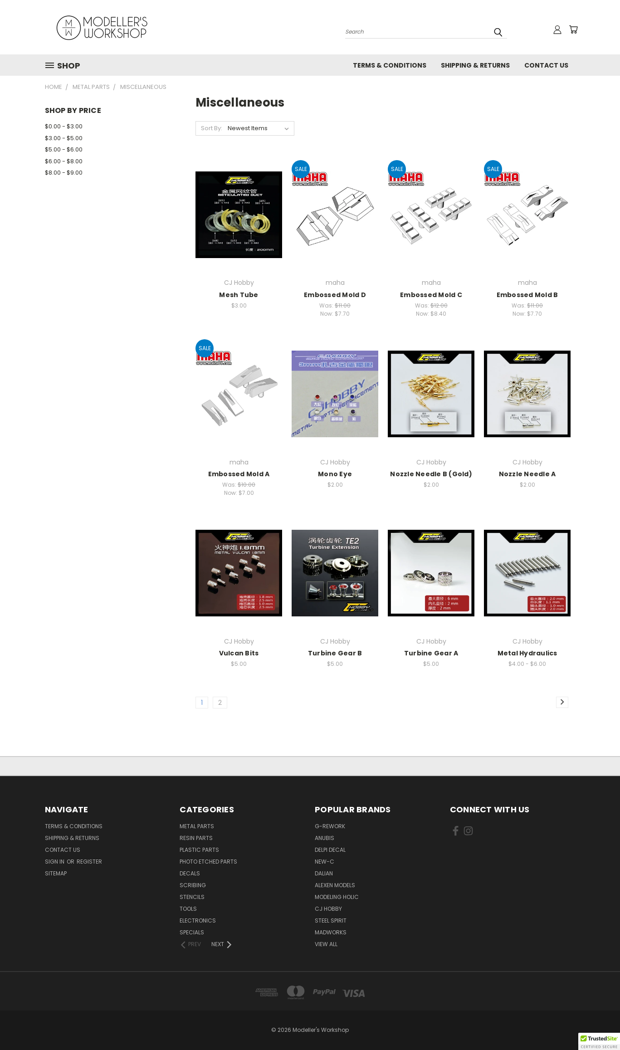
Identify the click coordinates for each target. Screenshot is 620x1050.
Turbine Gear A (431, 653)
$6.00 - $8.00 (64, 161)
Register (89, 861)
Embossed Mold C (431, 294)
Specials (192, 932)
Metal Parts (197, 826)
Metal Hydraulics (527, 653)
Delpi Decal (330, 850)
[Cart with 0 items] (573, 29)
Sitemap (56, 873)
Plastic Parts (199, 850)
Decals (190, 873)
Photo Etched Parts (208, 861)
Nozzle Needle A (527, 474)
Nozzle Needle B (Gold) (431, 474)
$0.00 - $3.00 (64, 126)
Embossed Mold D (335, 294)
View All (326, 944)
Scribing (193, 885)
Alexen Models (335, 885)
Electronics (198, 920)
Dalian (324, 873)
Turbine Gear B (335, 653)
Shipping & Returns (475, 65)
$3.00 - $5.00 (64, 138)
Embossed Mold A (239, 474)
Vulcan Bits (239, 653)
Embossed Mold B (527, 294)
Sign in (55, 861)
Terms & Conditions (389, 65)
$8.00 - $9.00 (64, 172)
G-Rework (330, 826)
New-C (324, 861)
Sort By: (211, 128)
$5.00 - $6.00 (64, 149)
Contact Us (546, 65)
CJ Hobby (328, 909)
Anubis (324, 838)
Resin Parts (196, 838)
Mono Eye (335, 474)
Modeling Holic (337, 897)
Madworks (331, 932)
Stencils (192, 897)
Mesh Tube (238, 294)
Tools (188, 909)
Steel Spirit (331, 920)
